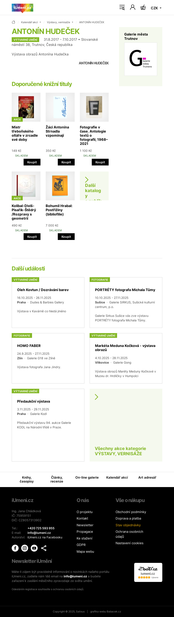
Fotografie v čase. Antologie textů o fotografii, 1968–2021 (94, 135)
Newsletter (85, 525)
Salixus (80, 611)
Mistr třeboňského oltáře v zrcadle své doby (25, 133)
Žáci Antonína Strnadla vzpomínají (57, 131)
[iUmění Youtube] (35, 547)
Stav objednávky (128, 525)
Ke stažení (84, 538)
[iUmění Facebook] (15, 547)
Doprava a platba (128, 518)
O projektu (85, 512)
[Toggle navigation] (122, 7)
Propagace (85, 532)
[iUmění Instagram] (25, 547)
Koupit (32, 162)
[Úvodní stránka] (22, 7)
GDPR (81, 545)
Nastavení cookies (129, 543)
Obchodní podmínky (131, 512)
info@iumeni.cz (75, 576)
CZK (155, 8)
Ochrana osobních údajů (129, 534)
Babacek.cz (114, 611)
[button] (43, 548)
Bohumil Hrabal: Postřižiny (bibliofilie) (59, 210)
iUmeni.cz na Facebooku (44, 537)
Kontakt (82, 518)
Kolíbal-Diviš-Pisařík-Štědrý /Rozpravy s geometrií (24, 212)
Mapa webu (85, 551)
